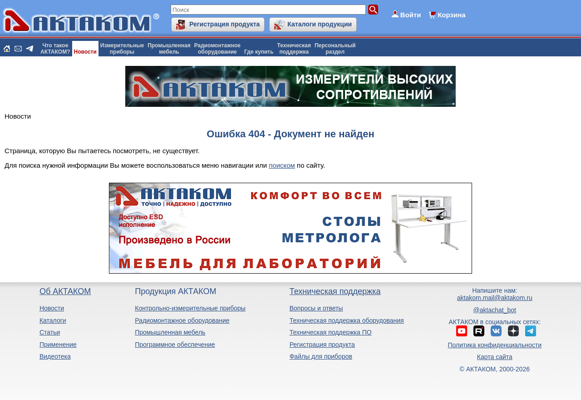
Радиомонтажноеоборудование (217, 48)
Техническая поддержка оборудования (347, 320)
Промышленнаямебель (169, 48)
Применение (58, 344)
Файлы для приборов (321, 356)
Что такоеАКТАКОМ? (55, 48)
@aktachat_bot (494, 310)
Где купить (259, 52)
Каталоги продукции (319, 24)
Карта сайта (494, 356)
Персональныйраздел (335, 48)
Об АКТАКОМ (65, 291)
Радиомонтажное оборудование (182, 320)
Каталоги (52, 320)
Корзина (451, 15)
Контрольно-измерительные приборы (190, 308)
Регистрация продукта (224, 24)
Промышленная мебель (170, 332)
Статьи (49, 332)
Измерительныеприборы (122, 48)
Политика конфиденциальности (495, 345)
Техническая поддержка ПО (331, 332)
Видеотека (55, 356)
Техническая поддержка (335, 291)
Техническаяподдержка (294, 48)
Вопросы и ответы (316, 308)
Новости (85, 52)
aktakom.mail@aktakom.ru (494, 297)
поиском (282, 165)
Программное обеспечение (175, 344)
